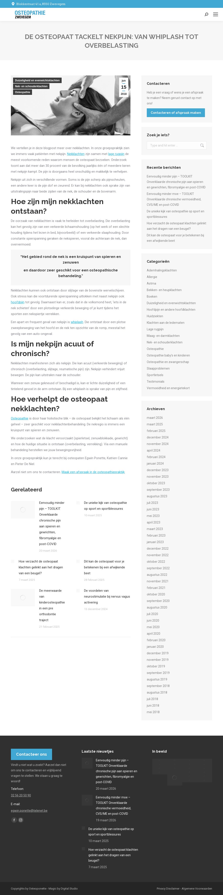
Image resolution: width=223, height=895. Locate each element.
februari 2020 (156, 640)
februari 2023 (156, 535)
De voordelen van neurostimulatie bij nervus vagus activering (107, 596)
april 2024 (153, 450)
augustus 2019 (157, 679)
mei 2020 (153, 627)
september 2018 (158, 686)
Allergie (152, 277)
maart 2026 (155, 417)
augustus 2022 (157, 574)
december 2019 (158, 653)
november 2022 (158, 555)
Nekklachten (75, 154)
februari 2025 (156, 431)
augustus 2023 (157, 496)
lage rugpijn (116, 154)
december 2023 (158, 470)
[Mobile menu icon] (216, 14)
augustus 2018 (157, 692)
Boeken (152, 296)
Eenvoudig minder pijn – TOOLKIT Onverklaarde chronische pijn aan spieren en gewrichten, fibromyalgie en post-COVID (51, 523)
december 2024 (158, 437)
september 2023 (158, 489)
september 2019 (158, 673)
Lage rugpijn (155, 329)
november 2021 (158, 581)
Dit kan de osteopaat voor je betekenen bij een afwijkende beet (104, 567)
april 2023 (153, 522)
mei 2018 (153, 712)
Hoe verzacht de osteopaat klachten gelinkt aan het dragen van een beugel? (41, 567)
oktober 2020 (156, 594)
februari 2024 (156, 457)
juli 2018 (152, 699)
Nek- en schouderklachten (31, 86)
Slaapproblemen (158, 368)
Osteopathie (22, 92)
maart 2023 (155, 529)
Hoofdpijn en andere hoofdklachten (171, 309)
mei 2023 (153, 516)
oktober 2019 (156, 666)
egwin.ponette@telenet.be (29, 810)
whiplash (77, 322)
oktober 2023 (156, 483)
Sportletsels (155, 375)
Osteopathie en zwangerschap (168, 362)
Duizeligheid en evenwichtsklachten (37, 80)
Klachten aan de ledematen (165, 322)
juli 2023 (152, 503)
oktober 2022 (156, 561)
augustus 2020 (157, 607)
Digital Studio (69, 888)
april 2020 (153, 633)
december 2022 (158, 548)
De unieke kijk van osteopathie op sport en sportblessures (105, 506)
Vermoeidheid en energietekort (168, 388)
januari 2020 (155, 646)
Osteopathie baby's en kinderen (168, 355)
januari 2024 (155, 463)
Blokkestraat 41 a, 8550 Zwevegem (38, 4)
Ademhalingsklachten (162, 270)
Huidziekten (155, 316)
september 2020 (158, 601)
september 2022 (158, 568)
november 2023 (158, 476)
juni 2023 (153, 509)
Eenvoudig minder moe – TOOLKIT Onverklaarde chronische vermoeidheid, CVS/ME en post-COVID (174, 199)
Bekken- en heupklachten (164, 290)
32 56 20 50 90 (21, 795)
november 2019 (158, 659)
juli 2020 (152, 614)
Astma (151, 283)
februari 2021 (156, 588)
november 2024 (158, 444)
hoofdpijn (17, 302)
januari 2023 (155, 542)
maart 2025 (155, 424)
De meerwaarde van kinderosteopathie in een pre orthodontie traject (52, 605)
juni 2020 (153, 620)
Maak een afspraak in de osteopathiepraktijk (93, 472)
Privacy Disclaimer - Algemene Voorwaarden (184, 888)
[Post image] (23, 509)
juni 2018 (153, 705)
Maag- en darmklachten (163, 336)
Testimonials (155, 381)
